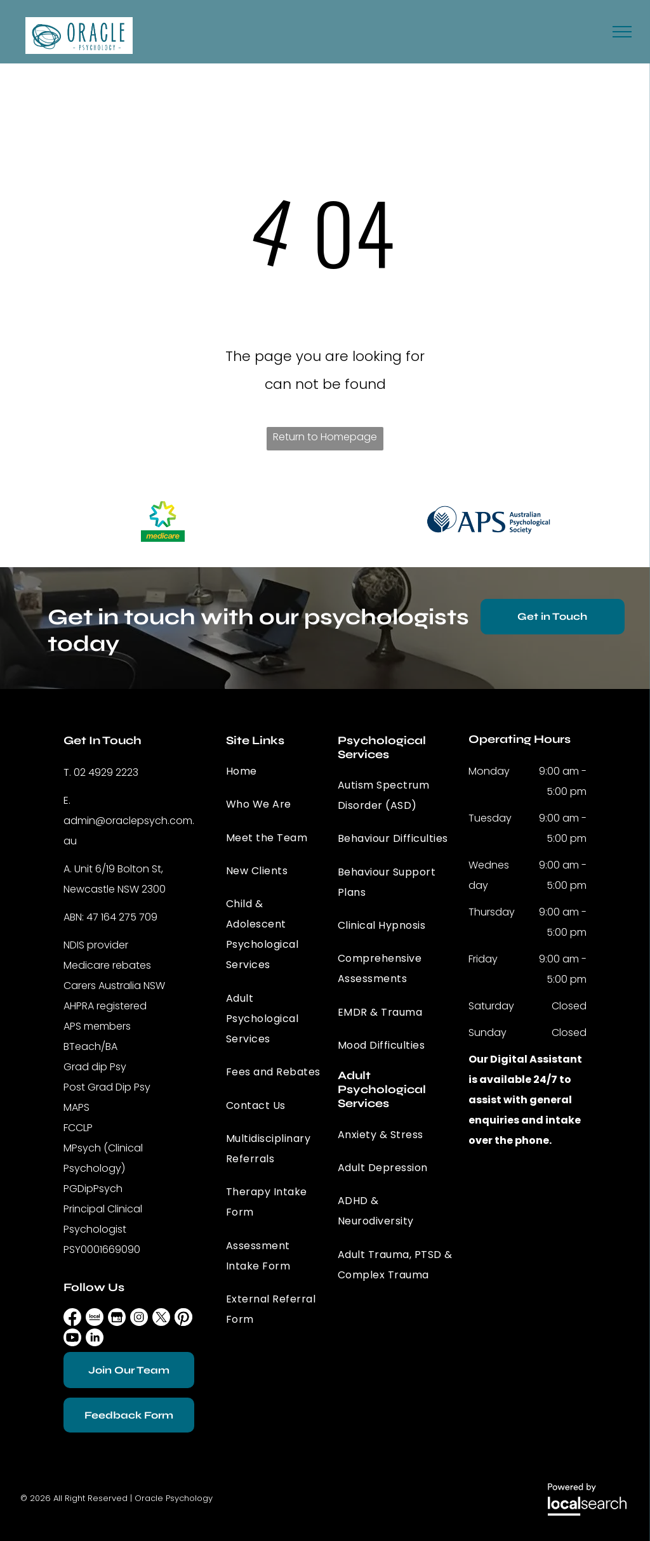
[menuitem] (275, 771)
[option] (162, 520)
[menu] (622, 31)
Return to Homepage (325, 437)
